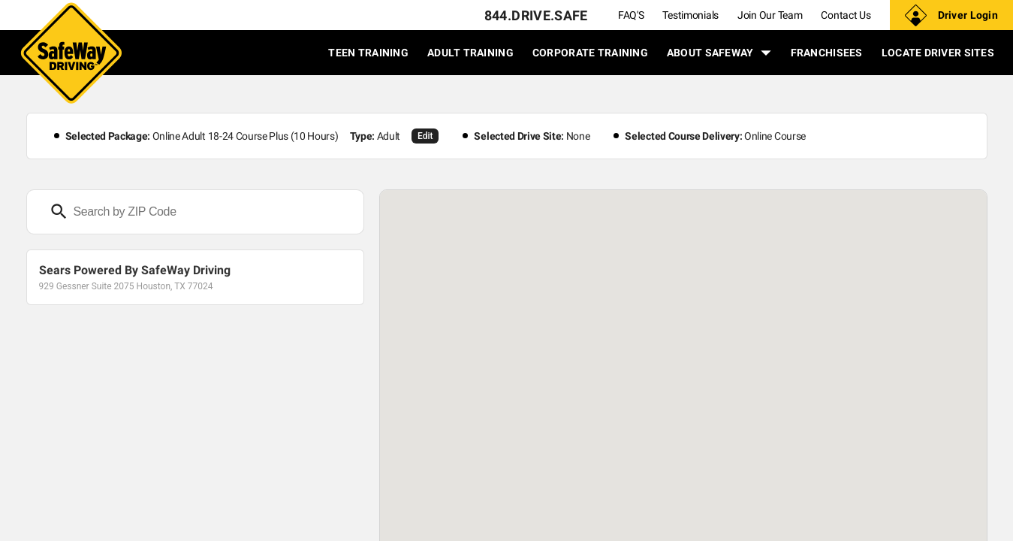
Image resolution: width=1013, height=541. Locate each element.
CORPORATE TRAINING (590, 53)
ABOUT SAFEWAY (719, 53)
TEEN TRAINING (368, 53)
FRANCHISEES (827, 53)
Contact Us (845, 15)
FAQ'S (631, 15)
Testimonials (690, 15)
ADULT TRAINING (470, 53)
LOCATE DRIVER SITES (938, 53)
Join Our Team (769, 15)
